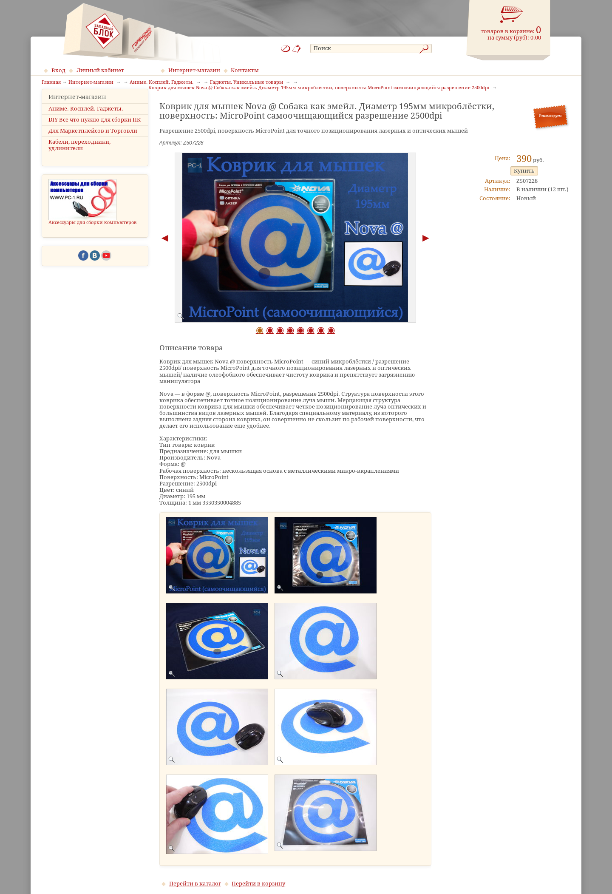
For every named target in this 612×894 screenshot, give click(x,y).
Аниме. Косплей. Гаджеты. (85, 121)
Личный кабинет (100, 70)
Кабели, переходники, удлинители (79, 157)
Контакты (245, 70)
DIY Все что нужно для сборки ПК (94, 132)
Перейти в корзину (258, 883)
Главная (51, 82)
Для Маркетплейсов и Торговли (92, 143)
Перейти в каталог (195, 883)
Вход (58, 70)
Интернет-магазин (194, 70)
